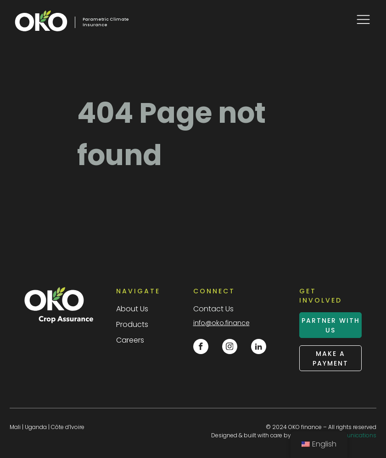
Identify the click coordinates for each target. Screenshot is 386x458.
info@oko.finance (221, 322)
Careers (130, 340)
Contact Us (213, 308)
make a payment (330, 358)
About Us (132, 308)
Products (132, 324)
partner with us (331, 325)
